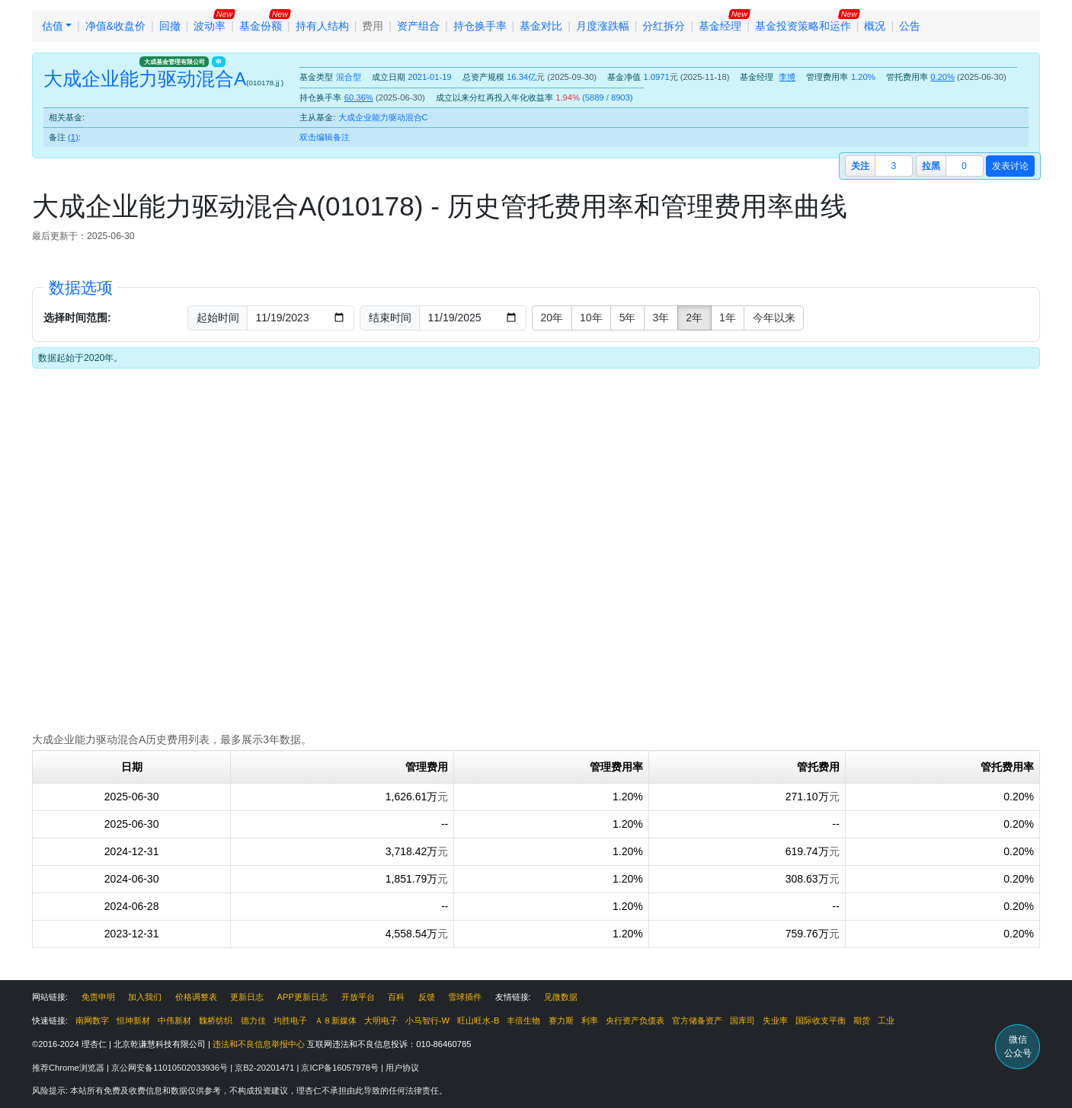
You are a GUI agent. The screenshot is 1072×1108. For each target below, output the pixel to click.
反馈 (426, 996)
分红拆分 (663, 26)
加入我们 (145, 996)
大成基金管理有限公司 (174, 61)
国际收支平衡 (820, 1020)
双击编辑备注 (324, 137)
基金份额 (260, 26)
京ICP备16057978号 (341, 1067)
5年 (627, 317)
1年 (727, 317)
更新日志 (247, 996)
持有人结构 (322, 26)
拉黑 (931, 166)
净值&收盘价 (115, 26)
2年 (694, 317)
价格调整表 (196, 996)
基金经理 (720, 26)
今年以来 (774, 317)
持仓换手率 (480, 26)
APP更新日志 (302, 996)
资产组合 (418, 26)
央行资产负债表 (635, 1020)
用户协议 (402, 1067)
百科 (396, 996)
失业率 (775, 1020)
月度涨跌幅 (602, 26)
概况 (874, 26)
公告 (909, 26)
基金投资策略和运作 (803, 26)
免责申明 (98, 996)
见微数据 (561, 996)
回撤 (170, 26)
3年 (660, 317)
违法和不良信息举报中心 (259, 1044)
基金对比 (541, 26)
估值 (52, 26)
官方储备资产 (697, 1020)
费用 (372, 26)
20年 (552, 317)
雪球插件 (465, 996)
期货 (861, 1020)
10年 (591, 317)
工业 (886, 1020)
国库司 (742, 1020)
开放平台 (358, 996)
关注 (860, 166)
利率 (589, 1020)
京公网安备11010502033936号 (170, 1067)
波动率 (210, 26)
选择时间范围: (77, 317)
